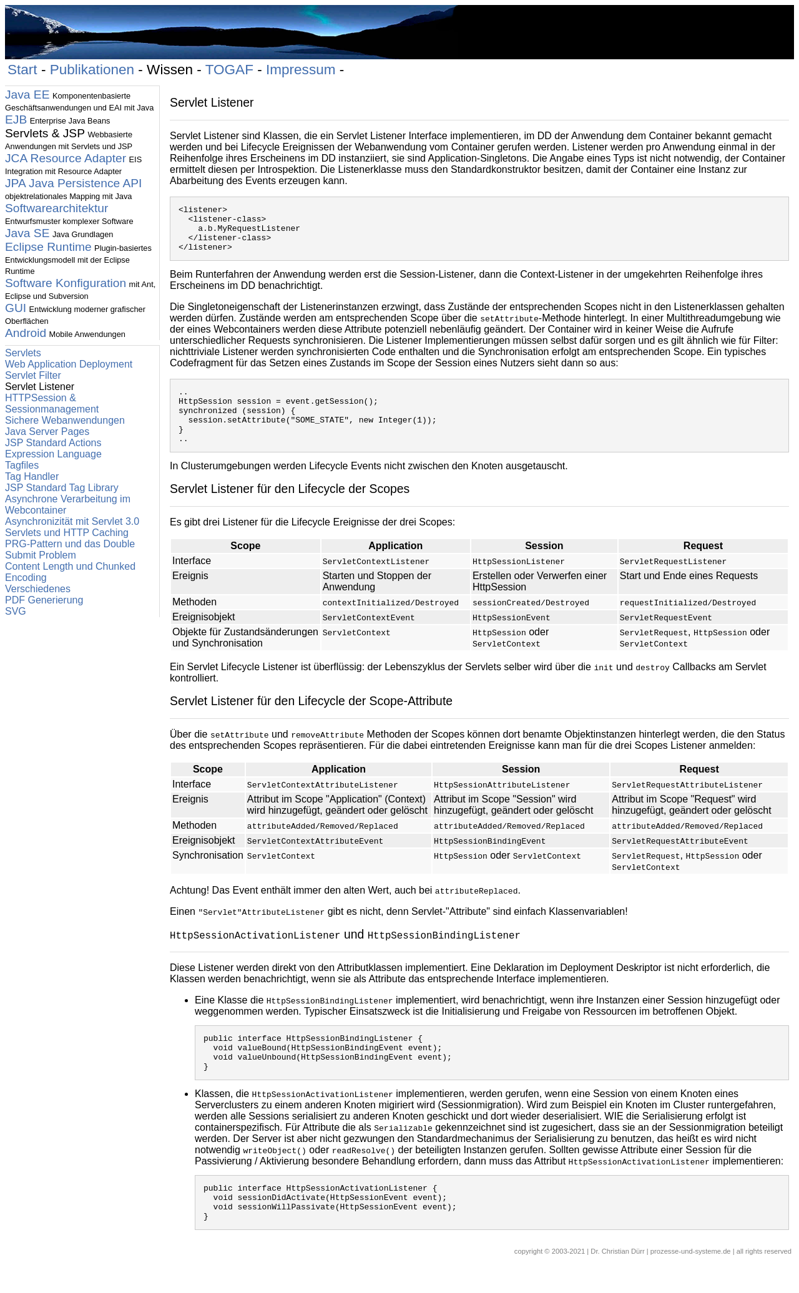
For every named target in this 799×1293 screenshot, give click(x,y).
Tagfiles (22, 465)
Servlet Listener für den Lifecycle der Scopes (289, 509)
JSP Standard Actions (53, 442)
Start (22, 69)
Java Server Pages (47, 431)
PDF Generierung (44, 600)
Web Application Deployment (68, 364)
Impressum (301, 69)
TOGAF (229, 69)
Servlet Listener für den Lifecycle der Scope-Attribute (311, 721)
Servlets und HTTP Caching (67, 532)
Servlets (23, 353)
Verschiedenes (38, 588)
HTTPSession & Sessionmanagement (52, 403)
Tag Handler (32, 476)
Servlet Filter (33, 375)
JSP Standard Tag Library (62, 487)
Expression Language (53, 454)
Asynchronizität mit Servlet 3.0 (72, 521)
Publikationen (92, 69)
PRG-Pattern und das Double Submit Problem (70, 549)
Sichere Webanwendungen (65, 420)
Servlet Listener (212, 102)
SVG (15, 611)
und (345, 955)
